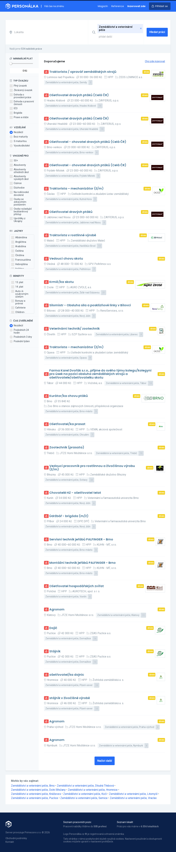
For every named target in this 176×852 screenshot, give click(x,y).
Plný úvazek (18, 85)
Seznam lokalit (125, 822)
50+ (14, 160)
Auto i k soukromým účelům (19, 294)
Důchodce (17, 187)
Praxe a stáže (19, 117)
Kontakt (10, 841)
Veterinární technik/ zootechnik (74, 328)
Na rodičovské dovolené (19, 193)
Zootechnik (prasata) (66, 447)
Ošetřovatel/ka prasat (67, 424)
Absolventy (18, 165)
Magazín (103, 6)
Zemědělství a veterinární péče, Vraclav (133, 798)
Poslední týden (20, 341)
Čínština (17, 255)
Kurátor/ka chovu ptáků (68, 396)
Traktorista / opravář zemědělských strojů (82, 72)
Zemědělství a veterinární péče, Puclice (35, 798)
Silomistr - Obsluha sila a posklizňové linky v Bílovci (90, 305)
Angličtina (18, 242)
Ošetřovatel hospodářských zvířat (76, 586)
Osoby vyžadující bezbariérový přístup (21, 211)
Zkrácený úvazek (21, 90)
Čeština (17, 251)
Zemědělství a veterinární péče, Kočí (85, 794)
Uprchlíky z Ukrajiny (17, 219)
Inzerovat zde (136, 6)
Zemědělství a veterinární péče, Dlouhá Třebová (85, 785)
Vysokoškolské (20, 145)
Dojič (53, 628)
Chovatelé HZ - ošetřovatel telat (75, 493)
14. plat (17, 286)
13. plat (17, 282)
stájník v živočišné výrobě (69, 698)
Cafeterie (18, 307)
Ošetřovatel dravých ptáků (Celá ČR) (79, 95)
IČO (14, 108)
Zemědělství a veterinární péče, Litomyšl (133, 794)
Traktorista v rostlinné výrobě (72, 235)
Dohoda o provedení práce (20, 96)
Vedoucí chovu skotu (66, 258)
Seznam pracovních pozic (77, 822)
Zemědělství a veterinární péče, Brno (33, 785)
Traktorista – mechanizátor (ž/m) (76, 188)
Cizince (16, 183)
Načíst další (104, 760)
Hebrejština (19, 264)
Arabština (18, 246)
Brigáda (16, 113)
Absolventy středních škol (19, 171)
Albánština (19, 237)
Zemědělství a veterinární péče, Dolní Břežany (38, 789)
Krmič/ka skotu (61, 282)
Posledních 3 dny (21, 337)
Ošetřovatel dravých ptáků (70, 212)
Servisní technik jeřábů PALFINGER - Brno (81, 539)
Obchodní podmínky (16, 838)
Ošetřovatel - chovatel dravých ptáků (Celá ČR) (87, 142)
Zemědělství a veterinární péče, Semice (84, 798)
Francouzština (21, 259)
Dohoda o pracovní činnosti (22, 103)
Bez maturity (19, 136)
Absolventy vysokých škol (19, 177)
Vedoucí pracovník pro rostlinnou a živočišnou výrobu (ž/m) (92, 467)
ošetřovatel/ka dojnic (66, 675)
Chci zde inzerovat (155, 61)
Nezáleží (16, 132)
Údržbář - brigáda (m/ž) (69, 516)
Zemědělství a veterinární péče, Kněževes (36, 794)
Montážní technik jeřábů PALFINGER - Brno (82, 563)
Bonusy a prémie (18, 302)
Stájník (54, 651)
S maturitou (18, 141)
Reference (117, 6)
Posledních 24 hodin (19, 331)
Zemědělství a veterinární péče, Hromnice (93, 789)
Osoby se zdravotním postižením (18, 202)
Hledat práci (157, 32)
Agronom (56, 609)
